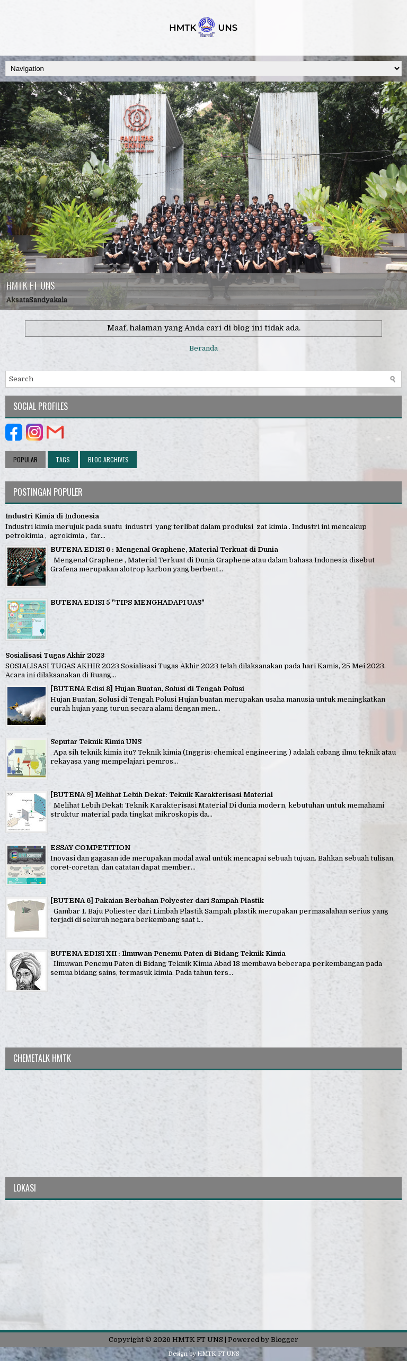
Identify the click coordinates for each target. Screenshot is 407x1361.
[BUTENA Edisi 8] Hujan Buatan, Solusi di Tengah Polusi (147, 689)
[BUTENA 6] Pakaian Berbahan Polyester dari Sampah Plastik (157, 901)
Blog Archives (108, 459)
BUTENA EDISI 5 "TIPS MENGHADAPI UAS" (127, 602)
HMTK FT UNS (30, 285)
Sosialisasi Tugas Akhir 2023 (55, 655)
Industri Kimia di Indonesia (52, 516)
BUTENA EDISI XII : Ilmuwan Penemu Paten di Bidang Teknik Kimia (168, 953)
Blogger (284, 1340)
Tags (63, 459)
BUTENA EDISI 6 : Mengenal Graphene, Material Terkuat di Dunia (164, 549)
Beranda (203, 348)
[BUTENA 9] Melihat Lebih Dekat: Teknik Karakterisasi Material (161, 795)
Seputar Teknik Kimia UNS (95, 742)
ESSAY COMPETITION (90, 848)
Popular (25, 459)
